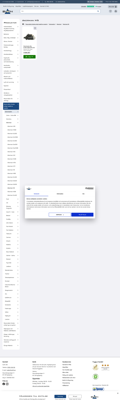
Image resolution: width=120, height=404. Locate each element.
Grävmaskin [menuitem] (8, 112)
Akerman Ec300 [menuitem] (12, 141)
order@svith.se (61, 2)
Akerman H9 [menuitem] (11, 170)
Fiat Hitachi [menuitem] (9, 226)
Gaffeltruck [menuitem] (8, 298)
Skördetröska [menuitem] (9, 270)
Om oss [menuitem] (36, 6)
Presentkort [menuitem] (7, 89)
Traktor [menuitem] (7, 274)
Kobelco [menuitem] (8, 245)
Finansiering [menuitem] (66, 383)
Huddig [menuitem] (8, 219)
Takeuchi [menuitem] (8, 234)
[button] (110, 11)
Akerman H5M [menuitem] (12, 192)
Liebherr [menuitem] (8, 266)
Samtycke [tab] (36, 193)
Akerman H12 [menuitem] (11, 155)
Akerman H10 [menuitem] (11, 152)
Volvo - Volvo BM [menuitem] (11, 115)
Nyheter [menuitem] (6, 86)
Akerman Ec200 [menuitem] (12, 134)
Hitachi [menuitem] (8, 241)
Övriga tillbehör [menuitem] (8, 345)
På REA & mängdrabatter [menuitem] (8, 94)
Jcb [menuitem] (7, 203)
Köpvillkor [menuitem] (18, 6)
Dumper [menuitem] (7, 281)
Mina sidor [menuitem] (65, 372)
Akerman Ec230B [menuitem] (13, 137)
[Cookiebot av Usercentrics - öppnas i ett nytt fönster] (86, 188)
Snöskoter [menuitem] (8, 305)
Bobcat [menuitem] (8, 215)
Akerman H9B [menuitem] (12, 173)
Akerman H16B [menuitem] (12, 130)
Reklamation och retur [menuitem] (68, 378)
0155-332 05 (50, 2)
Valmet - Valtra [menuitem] (10, 255)
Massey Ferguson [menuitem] (9, 207)
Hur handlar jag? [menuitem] (67, 370)
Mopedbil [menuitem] (7, 301)
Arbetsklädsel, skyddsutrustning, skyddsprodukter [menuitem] (9, 28)
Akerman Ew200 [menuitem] (12, 144)
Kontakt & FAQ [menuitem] (44, 6)
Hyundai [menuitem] (8, 263)
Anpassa (60, 214)
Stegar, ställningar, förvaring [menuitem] (9, 335)
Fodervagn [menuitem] (8, 308)
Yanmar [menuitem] (8, 237)
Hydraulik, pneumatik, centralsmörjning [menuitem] (9, 60)
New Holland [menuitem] (10, 252)
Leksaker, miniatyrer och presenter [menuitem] (10, 72)
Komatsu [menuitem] (8, 119)
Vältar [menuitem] (6, 312)
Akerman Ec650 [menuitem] (12, 184)
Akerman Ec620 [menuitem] (12, 181)
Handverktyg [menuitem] (7, 51)
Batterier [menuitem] (6, 34)
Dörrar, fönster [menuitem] (8, 41)
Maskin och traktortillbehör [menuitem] (8, 77)
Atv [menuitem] (6, 294)
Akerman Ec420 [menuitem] (12, 195)
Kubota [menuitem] (8, 248)
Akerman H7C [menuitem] (11, 166)
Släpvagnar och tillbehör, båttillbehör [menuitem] (10, 330)
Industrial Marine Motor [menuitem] (10, 286)
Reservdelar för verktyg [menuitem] (8, 100)
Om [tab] (83, 193)
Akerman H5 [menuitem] (11, 188)
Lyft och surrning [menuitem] (9, 82)
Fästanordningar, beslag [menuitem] (9, 46)
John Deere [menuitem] (9, 223)
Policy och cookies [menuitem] (67, 375)
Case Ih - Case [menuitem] (10, 212)
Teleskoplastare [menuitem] (9, 277)
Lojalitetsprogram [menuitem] (28, 6)
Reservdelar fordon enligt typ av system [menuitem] (10, 324)
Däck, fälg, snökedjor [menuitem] (10, 38)
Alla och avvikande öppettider (40, 386)
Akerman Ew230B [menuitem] (13, 148)
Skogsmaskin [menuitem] (9, 290)
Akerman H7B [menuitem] (12, 163)
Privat (75, 396)
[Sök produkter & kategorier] (60, 11)
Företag (60, 396)
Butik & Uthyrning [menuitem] (8, 6)
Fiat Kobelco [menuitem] (9, 230)
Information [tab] (60, 193)
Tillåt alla (82, 214)
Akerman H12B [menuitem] (12, 159)
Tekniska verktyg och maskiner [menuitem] (10, 341)
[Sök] (98, 11)
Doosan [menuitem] (8, 259)
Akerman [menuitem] (8, 123)
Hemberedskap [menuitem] (8, 54)
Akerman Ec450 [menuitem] (12, 177)
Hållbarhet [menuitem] (65, 385)
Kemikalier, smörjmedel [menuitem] (7, 66)
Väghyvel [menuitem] (7, 316)
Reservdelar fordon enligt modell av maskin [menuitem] (9, 106)
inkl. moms (115, 1)
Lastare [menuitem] (7, 319)
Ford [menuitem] (7, 199)
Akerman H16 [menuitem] (11, 126)
